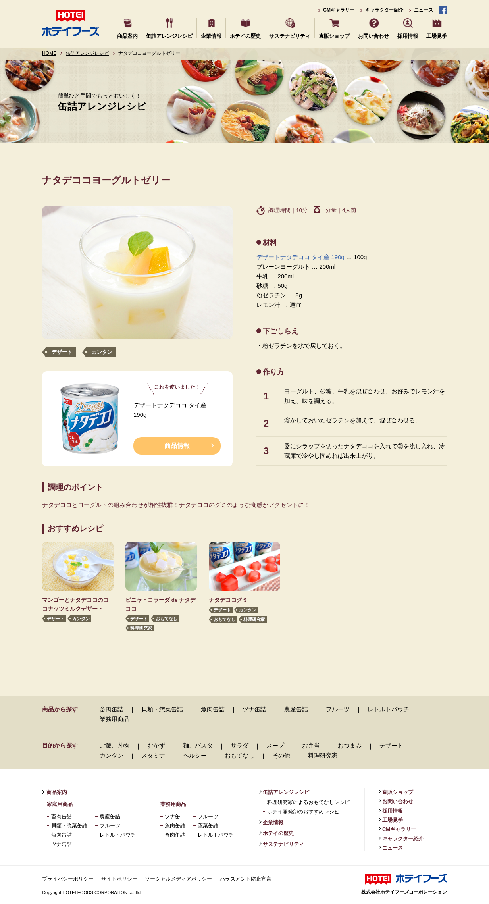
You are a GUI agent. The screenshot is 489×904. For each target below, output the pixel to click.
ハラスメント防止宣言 (245, 879)
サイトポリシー (119, 879)
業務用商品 (114, 718)
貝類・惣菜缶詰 (162, 709)
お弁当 (311, 745)
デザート (62, 352)
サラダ (239, 745)
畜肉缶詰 (111, 709)
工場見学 (436, 35)
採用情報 (407, 35)
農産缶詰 (296, 709)
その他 (281, 755)
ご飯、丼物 (114, 745)
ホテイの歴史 (245, 35)
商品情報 (177, 445)
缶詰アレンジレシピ (169, 35)
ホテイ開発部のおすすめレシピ (303, 812)
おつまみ (350, 745)
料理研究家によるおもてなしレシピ (308, 802)
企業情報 (211, 35)
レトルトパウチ (388, 709)
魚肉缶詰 (213, 709)
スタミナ (153, 755)
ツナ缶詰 (254, 709)
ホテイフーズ (70, 23)
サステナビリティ (289, 35)
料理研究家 (141, 628)
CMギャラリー (338, 10)
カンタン (102, 352)
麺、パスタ (198, 745)
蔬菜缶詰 (208, 826)
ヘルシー (195, 755)
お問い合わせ (373, 35)
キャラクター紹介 (384, 10)
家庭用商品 (60, 804)
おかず (156, 745)
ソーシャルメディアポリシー (178, 879)
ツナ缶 (172, 816)
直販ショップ (334, 35)
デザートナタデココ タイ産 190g (300, 257)
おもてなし (166, 619)
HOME (49, 53)
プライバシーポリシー (68, 879)
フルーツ (338, 709)
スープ (275, 745)
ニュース (423, 10)
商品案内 (127, 35)
